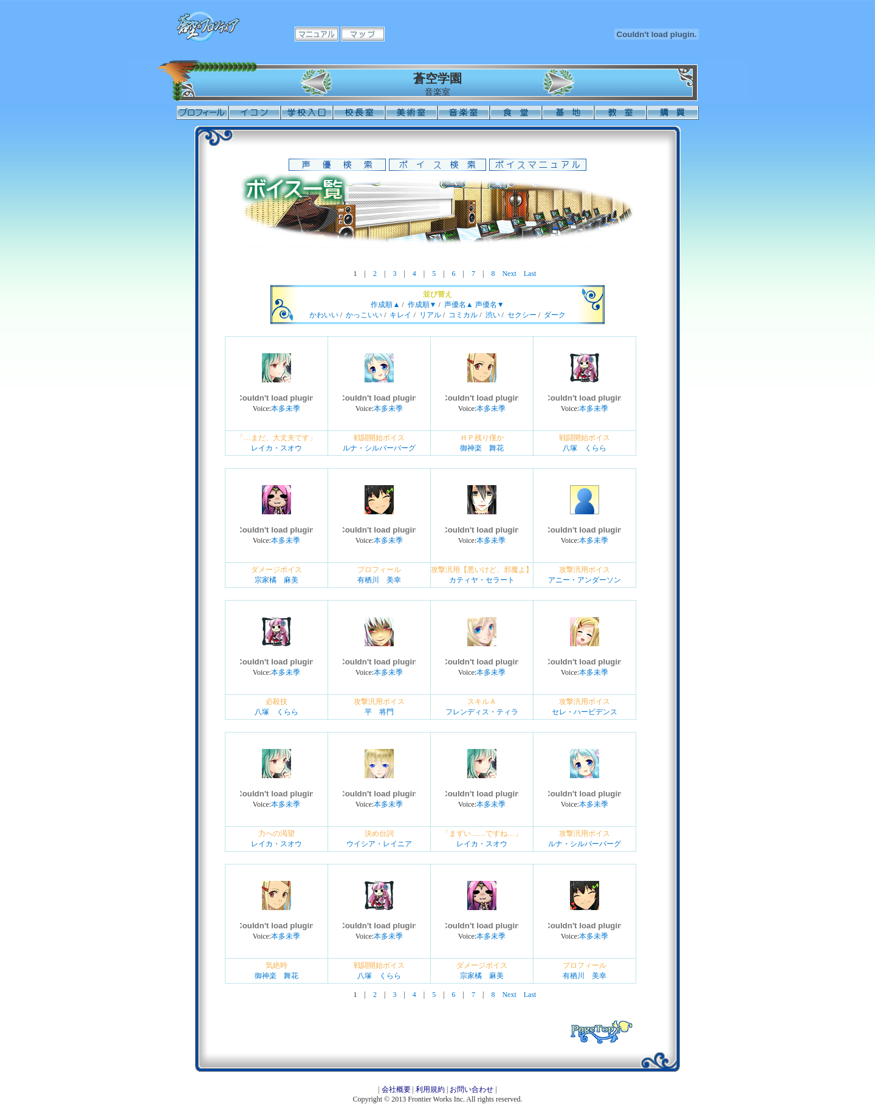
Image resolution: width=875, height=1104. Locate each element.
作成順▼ (422, 304)
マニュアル (316, 34)
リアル (430, 315)
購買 (673, 112)
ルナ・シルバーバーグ (379, 448)
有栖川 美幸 (379, 580)
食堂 (516, 112)
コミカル (463, 315)
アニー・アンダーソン (584, 580)
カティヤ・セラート (482, 580)
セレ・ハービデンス (584, 712)
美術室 (411, 112)
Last (530, 273)
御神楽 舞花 (482, 448)
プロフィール (202, 112)
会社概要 (396, 1089)
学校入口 (307, 112)
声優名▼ (489, 304)
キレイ (400, 315)
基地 (568, 112)
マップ (363, 34)
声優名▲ (458, 304)
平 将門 (379, 712)
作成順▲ (385, 304)
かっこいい (364, 315)
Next (509, 273)
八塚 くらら (584, 448)
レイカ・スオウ (276, 448)
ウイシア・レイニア (379, 844)
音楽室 (463, 112)
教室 (620, 112)
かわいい (323, 315)
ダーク (555, 315)
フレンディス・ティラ (481, 712)
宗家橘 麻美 (276, 580)
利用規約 (430, 1089)
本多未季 (285, 408)
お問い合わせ (471, 1089)
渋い (493, 315)
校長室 (359, 112)
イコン (254, 112)
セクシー (522, 315)
